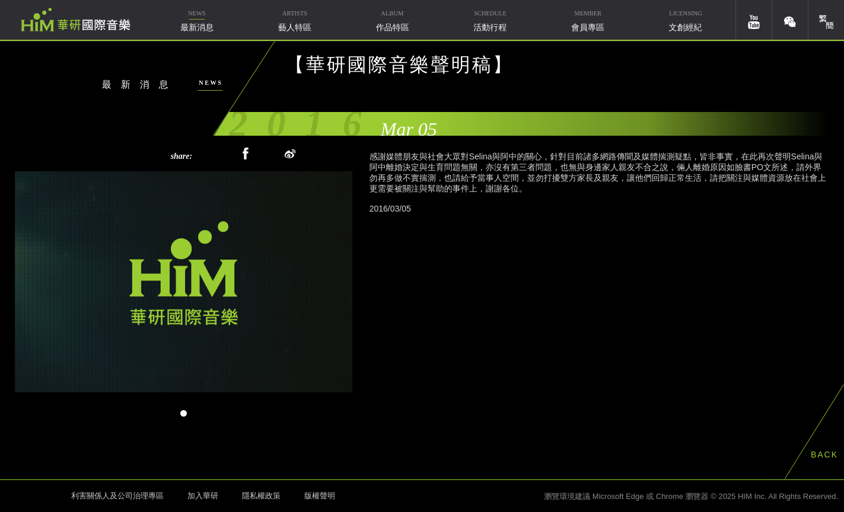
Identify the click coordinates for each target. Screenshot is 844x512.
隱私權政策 (261, 495)
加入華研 (202, 495)
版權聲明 (319, 495)
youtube (754, 20)
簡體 (826, 20)
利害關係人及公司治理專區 (117, 495)
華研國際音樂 (75, 19)
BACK (824, 454)
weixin (790, 20)
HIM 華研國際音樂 (32, 495)
